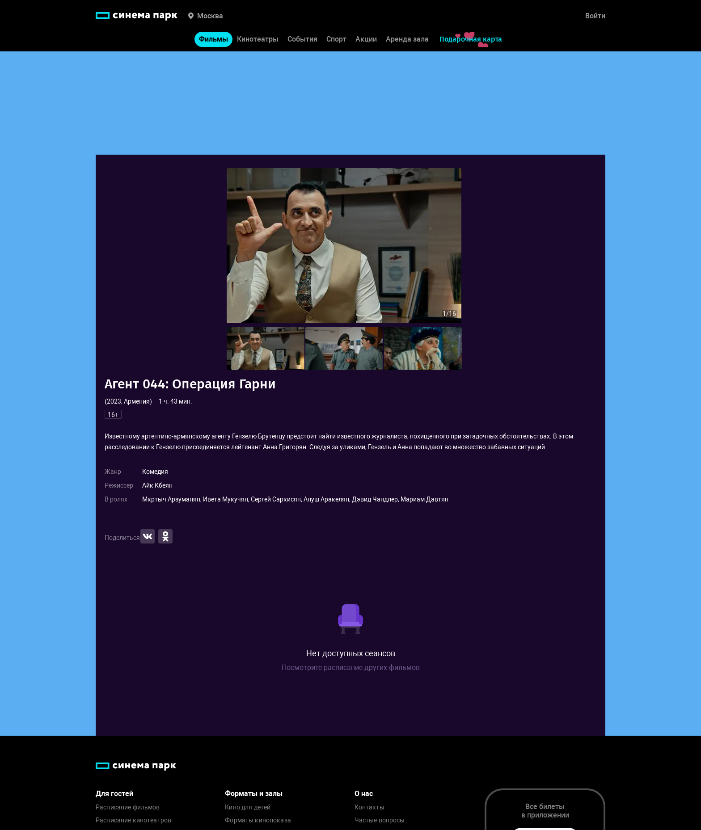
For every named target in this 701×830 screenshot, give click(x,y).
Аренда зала (407, 39)
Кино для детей (247, 807)
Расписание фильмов (128, 807)
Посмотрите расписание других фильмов (351, 667)
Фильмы (213, 39)
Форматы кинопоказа (258, 820)
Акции (366, 39)
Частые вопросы (380, 820)
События (302, 39)
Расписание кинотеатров (133, 820)
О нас (364, 793)
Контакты (369, 807)
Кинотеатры (258, 39)
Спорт (336, 39)
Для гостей (114, 793)
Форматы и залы (254, 793)
